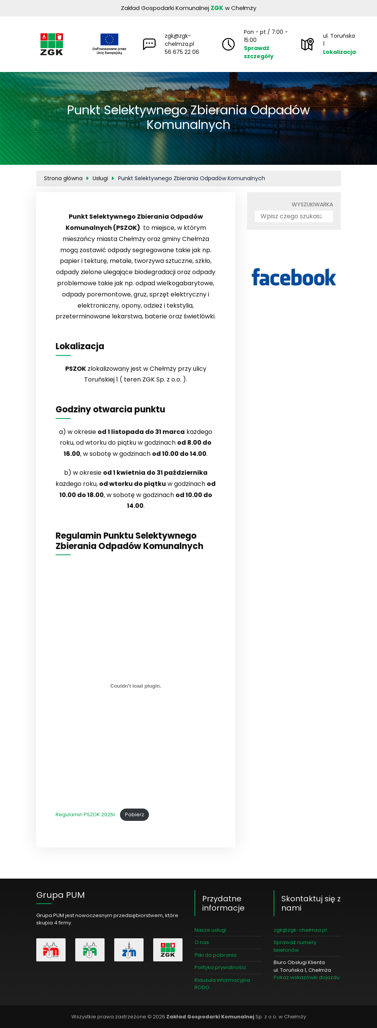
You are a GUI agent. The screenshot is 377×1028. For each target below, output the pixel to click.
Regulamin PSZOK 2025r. (86, 814)
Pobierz (134, 814)
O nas (201, 942)
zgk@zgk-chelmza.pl (179, 40)
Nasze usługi (210, 930)
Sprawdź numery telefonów (295, 946)
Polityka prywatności (220, 967)
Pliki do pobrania (215, 955)
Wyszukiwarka (312, 204)
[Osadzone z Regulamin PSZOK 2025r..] (136, 686)
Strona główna (63, 178)
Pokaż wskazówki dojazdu (307, 977)
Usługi (100, 178)
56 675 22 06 (182, 52)
